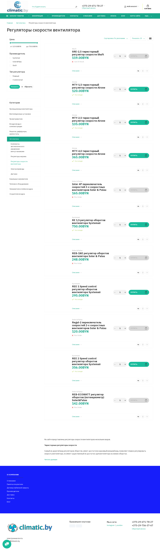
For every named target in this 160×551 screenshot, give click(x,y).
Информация (37, 16)
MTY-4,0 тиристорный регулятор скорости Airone (88, 152)
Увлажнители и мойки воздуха (21, 189)
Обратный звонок (89, 8)
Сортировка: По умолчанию (114, 38)
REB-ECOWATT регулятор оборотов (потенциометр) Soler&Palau (88, 397)
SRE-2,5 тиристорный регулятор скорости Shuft (88, 53)
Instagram (110, 525)
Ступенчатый (16, 80)
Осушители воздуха (17, 194)
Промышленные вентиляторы (21, 109)
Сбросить (27, 87)
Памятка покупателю (15, 484)
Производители (58, 16)
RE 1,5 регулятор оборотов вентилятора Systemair (88, 221)
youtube (119, 525)
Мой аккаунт (130, 6)
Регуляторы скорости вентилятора (19, 162)
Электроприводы (17, 169)
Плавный (14, 76)
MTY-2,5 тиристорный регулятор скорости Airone (88, 119)
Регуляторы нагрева (18, 156)
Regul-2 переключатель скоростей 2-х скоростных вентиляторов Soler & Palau (89, 325)
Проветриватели (16, 119)
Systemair (15, 58)
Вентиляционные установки (20, 114)
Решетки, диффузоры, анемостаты (18, 132)
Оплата (113, 16)
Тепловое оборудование (19, 184)
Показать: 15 (137, 38)
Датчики (14, 174)
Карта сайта (135, 16)
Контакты (74, 16)
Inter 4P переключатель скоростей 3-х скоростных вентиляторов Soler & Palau (89, 187)
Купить (139, 56)
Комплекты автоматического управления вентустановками (17, 148)
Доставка (101, 16)
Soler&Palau (16, 62)
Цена (12, 39)
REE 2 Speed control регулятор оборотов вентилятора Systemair (86, 361)
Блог (123, 16)
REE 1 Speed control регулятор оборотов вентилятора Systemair (86, 289)
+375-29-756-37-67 (142, 525)
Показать (14, 87)
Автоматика (14, 139)
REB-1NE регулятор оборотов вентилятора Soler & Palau (90, 255)
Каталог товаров (15, 16)
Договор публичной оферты (18, 488)
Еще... (147, 16)
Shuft (13, 65)
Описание (77, 71)
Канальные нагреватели (19, 179)
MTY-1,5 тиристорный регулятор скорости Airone (88, 86)
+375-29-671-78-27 (92, 6)
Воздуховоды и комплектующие (16, 125)
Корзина (147, 7)
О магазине (87, 16)
